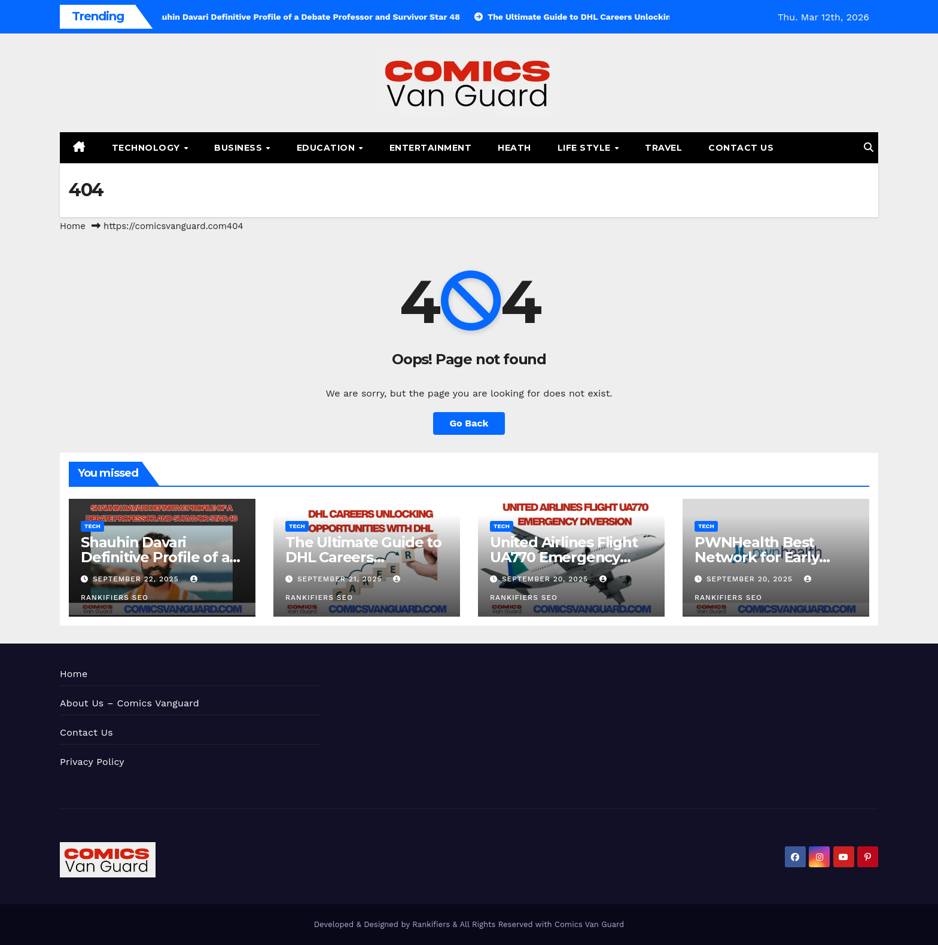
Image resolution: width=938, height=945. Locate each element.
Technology (147, 147)
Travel (663, 147)
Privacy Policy (92, 761)
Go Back (469, 423)
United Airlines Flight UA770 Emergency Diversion (564, 557)
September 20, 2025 (546, 579)
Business (239, 147)
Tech (92, 526)
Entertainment (430, 147)
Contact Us (740, 147)
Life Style (586, 147)
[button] (868, 147)
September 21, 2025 (341, 579)
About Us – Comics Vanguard (129, 703)
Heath (514, 147)
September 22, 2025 (137, 579)
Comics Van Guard (589, 924)
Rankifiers (431, 924)
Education (327, 147)
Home (73, 226)
